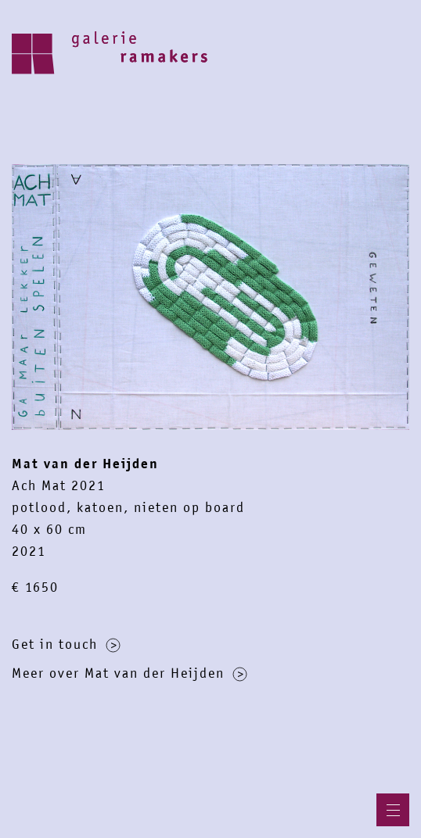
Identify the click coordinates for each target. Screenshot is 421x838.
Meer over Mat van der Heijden (129, 673)
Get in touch (66, 644)
